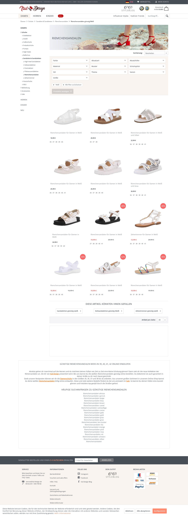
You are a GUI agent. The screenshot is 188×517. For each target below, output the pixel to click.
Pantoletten (28, 68)
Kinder (24, 105)
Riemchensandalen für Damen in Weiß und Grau (146, 177)
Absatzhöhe (134, 60)
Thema (94, 72)
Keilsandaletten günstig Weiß (108, 303)
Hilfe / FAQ (53, 474)
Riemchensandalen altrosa (94, 386)
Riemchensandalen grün (94, 412)
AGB (51, 503)
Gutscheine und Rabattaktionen (61, 488)
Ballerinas (26, 55)
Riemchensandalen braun (94, 395)
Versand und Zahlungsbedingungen (58, 483)
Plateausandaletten (30, 71)
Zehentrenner (28, 78)
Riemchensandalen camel (94, 398)
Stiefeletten (26, 35)
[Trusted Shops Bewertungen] (141, 8)
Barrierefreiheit (55, 467)
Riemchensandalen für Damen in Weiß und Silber (146, 126)
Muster (94, 66)
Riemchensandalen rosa (94, 424)
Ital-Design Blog (86, 474)
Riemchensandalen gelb (94, 405)
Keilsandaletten (29, 65)
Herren (24, 100)
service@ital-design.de (34, 474)
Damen (24, 28)
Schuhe (24, 32)
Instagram (84, 467)
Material (56, 66)
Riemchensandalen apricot (94, 388)
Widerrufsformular (56, 495)
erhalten (68, 452)
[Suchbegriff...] (157, 16)
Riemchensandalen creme (94, 403)
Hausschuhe (27, 81)
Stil (54, 72)
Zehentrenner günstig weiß (148, 303)
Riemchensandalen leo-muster (94, 415)
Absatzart (95, 60)
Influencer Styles (121, 16)
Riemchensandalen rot (94, 427)
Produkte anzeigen (62, 84)
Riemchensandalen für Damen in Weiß (66, 125)
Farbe (55, 60)
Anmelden (106, 452)
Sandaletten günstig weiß (69, 303)
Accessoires (25, 91)
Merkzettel (144, 2)
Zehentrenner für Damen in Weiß (144, 227)
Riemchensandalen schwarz (94, 429)
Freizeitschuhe (28, 45)
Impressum (54, 507)
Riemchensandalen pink (94, 422)
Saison (132, 72)
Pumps (25, 49)
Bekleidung (25, 88)
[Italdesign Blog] (118, 467)
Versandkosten (88, 514)
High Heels (26, 52)
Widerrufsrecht (55, 491)
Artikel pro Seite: (154, 312)
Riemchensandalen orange (94, 419)
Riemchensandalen (31, 75)
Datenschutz (54, 499)
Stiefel (25, 39)
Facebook (84, 470)
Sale (23, 94)
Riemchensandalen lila (94, 417)
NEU (24, 84)
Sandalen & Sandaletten (31, 58)
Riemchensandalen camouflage (94, 400)
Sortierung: (137, 53)
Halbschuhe (27, 42)
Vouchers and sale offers (58, 470)
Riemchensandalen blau (94, 393)
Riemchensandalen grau (94, 410)
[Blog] (128, 8)
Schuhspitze (135, 66)
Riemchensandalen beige (94, 391)
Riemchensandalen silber (94, 431)
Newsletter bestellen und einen (34, 452)
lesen (38, 466)
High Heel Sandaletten (31, 61)
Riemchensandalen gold (94, 407)
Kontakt (53, 478)
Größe (55, 78)
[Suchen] (167, 16)
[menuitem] (144, 2)
